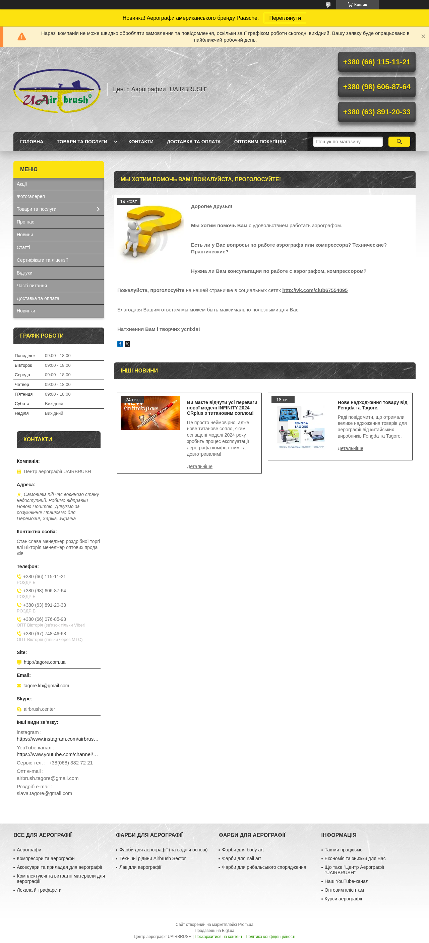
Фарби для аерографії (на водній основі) (163, 849)
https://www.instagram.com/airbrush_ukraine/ (59, 739)
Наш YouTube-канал (347, 881)
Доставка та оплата (194, 141)
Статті (23, 247)
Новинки (26, 310)
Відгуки (25, 273)
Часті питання (32, 285)
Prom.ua (245, 924)
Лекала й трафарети (39, 890)
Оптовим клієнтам (344, 890)
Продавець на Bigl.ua (214, 930)
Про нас (25, 222)
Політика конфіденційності (270, 936)
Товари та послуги (82, 141)
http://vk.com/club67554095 (315, 290)
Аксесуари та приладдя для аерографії (59, 867)
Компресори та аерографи (45, 858)
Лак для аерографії (140, 867)
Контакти (141, 141)
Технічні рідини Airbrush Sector (152, 858)
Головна (31, 141)
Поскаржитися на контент (218, 936)
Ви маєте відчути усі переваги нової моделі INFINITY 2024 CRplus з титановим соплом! (222, 408)
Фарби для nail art (241, 858)
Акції (22, 184)
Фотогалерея (31, 196)
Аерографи (29, 849)
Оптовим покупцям (260, 141)
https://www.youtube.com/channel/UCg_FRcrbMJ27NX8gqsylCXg (59, 754)
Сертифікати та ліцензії (42, 260)
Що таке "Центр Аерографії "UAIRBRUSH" (354, 869)
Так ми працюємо (344, 849)
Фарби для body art (242, 849)
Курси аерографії (343, 898)
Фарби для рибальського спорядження (264, 867)
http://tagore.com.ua (45, 662)
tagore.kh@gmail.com (46, 685)
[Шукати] (399, 142)
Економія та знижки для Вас (355, 858)
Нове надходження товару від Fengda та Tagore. (373, 405)
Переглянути (285, 18)
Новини (25, 234)
